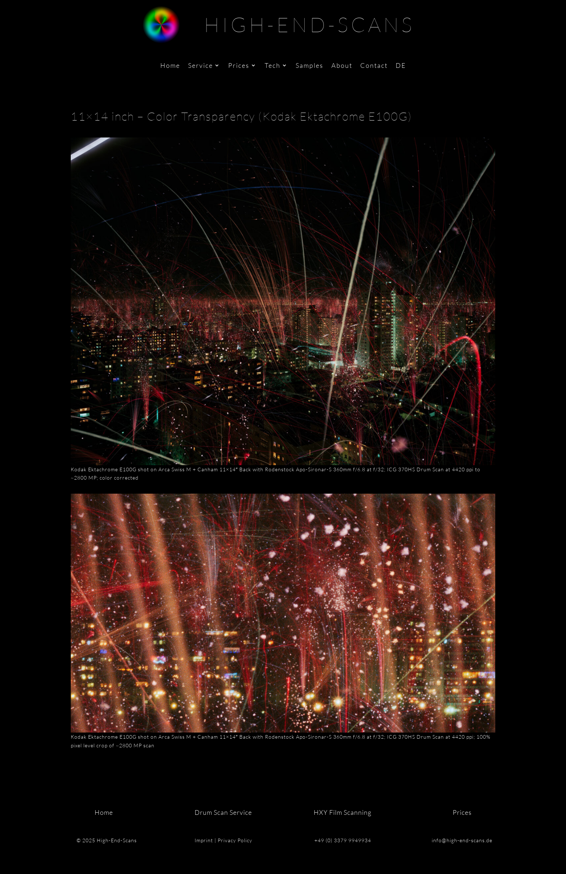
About (341, 66)
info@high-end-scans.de (462, 840)
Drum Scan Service (223, 812)
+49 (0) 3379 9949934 (342, 840)
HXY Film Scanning (342, 812)
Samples (309, 66)
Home (170, 66)
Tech (272, 66)
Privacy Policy (235, 840)
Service (200, 66)
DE (401, 66)
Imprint (204, 840)
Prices (238, 66)
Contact (374, 66)
